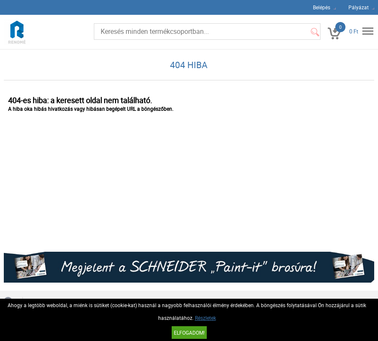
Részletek (205, 317)
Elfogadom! (189, 332)
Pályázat (358, 7)
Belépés (321, 7)
